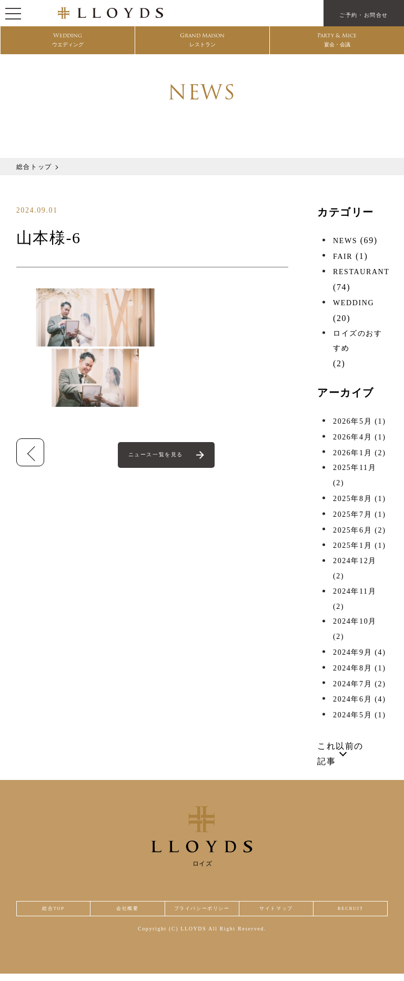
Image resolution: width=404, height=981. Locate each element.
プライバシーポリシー (202, 912)
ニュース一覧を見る (157, 456)
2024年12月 (355, 568)
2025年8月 (359, 499)
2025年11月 (354, 475)
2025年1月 (359, 545)
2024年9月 (359, 652)
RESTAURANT (361, 272)
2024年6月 (359, 699)
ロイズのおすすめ (357, 341)
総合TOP (51, 912)
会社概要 (121, 912)
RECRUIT (352, 912)
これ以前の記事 (340, 754)
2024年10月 (355, 628)
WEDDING (353, 303)
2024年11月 (354, 598)
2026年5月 (359, 421)
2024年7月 (359, 684)
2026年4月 (359, 437)
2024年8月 (359, 668)
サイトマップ (282, 912)
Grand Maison (202, 43)
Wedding (68, 43)
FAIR (342, 257)
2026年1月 (359, 453)
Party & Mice (337, 43)
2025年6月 (359, 530)
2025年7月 (359, 514)
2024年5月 (359, 715)
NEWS (345, 241)
